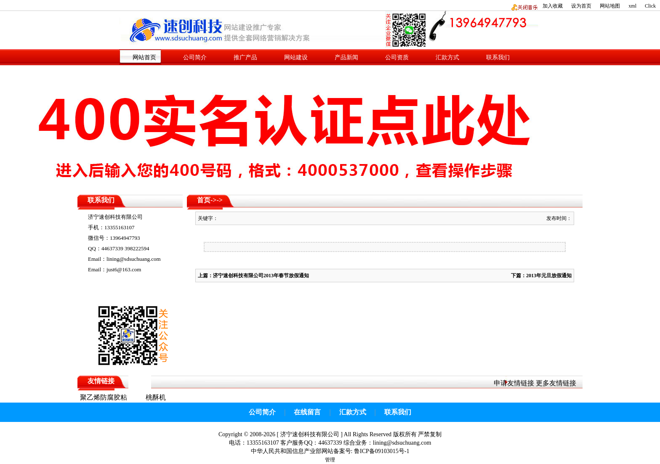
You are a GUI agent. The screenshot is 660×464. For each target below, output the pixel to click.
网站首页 (144, 57)
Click (650, 6)
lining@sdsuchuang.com (402, 443)
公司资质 (397, 57)
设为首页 (581, 6)
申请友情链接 (514, 383)
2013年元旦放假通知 (549, 275)
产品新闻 (346, 57)
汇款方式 (447, 57)
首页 (203, 200)
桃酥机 (156, 397)
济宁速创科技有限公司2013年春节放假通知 (261, 275)
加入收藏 (553, 6)
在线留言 (307, 412)
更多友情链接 (556, 383)
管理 (330, 460)
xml (632, 6)
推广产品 (245, 57)
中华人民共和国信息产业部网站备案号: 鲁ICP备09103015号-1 (330, 451)
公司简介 (195, 57)
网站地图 (610, 6)
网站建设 (296, 57)
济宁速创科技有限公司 (309, 434)
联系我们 (498, 57)
